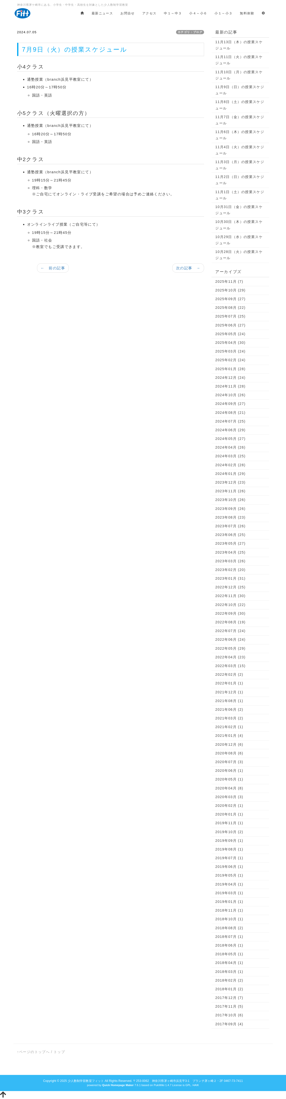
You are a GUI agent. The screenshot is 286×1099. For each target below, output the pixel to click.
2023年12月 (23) (230, 482)
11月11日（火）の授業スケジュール (239, 60)
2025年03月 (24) (230, 351)
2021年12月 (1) (229, 692)
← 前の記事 (53, 268)
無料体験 (247, 13)
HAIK (195, 1085)
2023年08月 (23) (230, 517)
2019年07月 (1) (229, 858)
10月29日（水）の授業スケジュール (239, 240)
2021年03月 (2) (229, 718)
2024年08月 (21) (230, 413)
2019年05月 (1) (229, 875)
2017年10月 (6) (229, 1015)
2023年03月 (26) (230, 561)
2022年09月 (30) (230, 613)
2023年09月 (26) (230, 509)
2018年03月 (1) (229, 972)
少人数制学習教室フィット (86, 1081)
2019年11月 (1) (229, 823)
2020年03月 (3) (229, 797)
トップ (59, 1052)
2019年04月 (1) (229, 884)
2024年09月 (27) (230, 404)
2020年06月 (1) (229, 771)
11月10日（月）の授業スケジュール (239, 75)
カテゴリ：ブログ (190, 32)
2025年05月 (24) (230, 334)
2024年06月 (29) (230, 430)
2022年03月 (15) (230, 666)
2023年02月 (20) (230, 570)
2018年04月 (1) (229, 963)
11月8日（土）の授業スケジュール (239, 105)
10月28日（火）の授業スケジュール (239, 255)
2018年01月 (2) (229, 989)
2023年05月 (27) (230, 543)
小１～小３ (223, 13)
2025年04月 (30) (230, 343)
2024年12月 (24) (230, 378)
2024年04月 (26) (230, 447)
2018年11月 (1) (229, 910)
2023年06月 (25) (230, 535)
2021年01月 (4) (229, 736)
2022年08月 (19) (230, 622)
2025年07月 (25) (230, 316)
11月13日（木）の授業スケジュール (239, 45)
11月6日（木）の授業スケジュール (239, 135)
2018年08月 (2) (229, 928)
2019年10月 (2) (229, 832)
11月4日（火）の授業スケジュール (239, 150)
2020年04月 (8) (229, 788)
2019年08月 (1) (229, 849)
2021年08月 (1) (229, 701)
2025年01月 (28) (230, 369)
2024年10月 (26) (230, 395)
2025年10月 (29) (230, 290)
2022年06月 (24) (230, 639)
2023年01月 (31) (230, 578)
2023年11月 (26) (230, 491)
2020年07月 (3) (229, 762)
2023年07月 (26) (230, 526)
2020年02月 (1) (229, 806)
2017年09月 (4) (229, 1024)
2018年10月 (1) (229, 919)
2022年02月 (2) (229, 674)
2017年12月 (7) (229, 998)
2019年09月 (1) (229, 841)
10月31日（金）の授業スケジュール (239, 210)
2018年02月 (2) (229, 980)
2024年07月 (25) (230, 421)
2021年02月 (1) (229, 727)
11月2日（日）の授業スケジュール (239, 180)
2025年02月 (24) (230, 360)
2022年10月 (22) (230, 605)
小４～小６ (198, 13)
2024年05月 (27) (230, 439)
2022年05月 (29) (230, 648)
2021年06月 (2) (229, 709)
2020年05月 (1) (229, 779)
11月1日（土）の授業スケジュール (239, 195)
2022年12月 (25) (230, 587)
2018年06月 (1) (229, 945)
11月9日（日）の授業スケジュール (239, 90)
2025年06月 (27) (230, 325)
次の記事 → (188, 268)
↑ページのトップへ (33, 1052)
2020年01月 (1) (229, 814)
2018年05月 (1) (229, 954)
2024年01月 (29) (230, 474)
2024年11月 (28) (230, 386)
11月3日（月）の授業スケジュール (239, 165)
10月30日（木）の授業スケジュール (239, 225)
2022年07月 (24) (230, 631)
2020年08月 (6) (229, 753)
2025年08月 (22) (230, 308)
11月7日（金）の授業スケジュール (239, 120)
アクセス (149, 13)
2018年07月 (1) (229, 937)
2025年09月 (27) (230, 299)
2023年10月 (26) (230, 500)
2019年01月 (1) (229, 902)
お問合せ (127, 13)
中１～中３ (173, 13)
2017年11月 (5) (229, 1006)
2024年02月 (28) (230, 465)
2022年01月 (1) (229, 683)
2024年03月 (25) (230, 456)
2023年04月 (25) (230, 552)
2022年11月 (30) (230, 596)
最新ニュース (102, 13)
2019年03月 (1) (229, 893)
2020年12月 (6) (229, 744)
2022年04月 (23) (230, 657)
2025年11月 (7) (229, 282)
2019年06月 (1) (229, 867)
